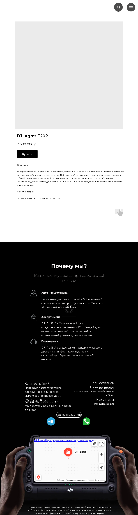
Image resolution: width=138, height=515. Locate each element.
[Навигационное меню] (131, 7)
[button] (118, 7)
